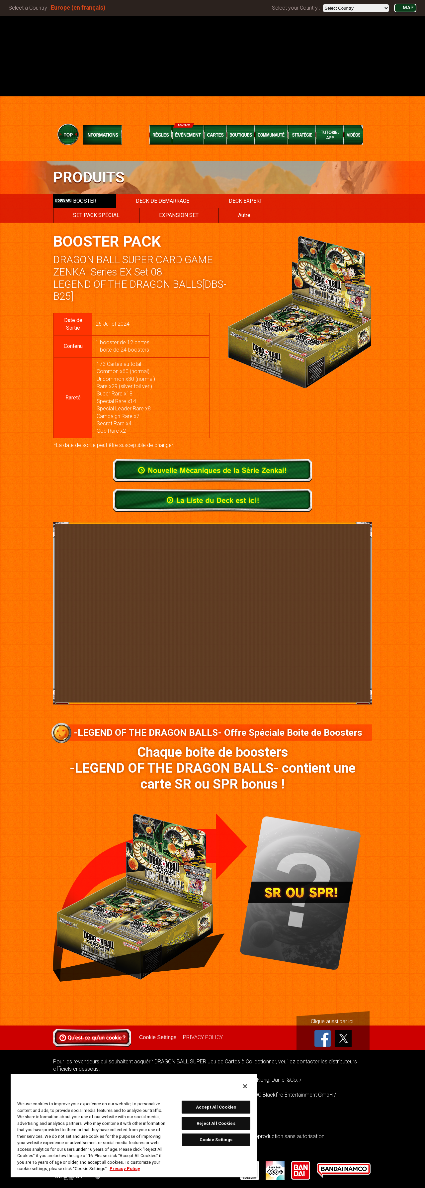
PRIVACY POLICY (203, 1037)
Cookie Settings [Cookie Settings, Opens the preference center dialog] (216, 1139)
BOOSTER (75, 201)
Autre (244, 215)
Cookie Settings (157, 1037)
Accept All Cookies (216, 1107)
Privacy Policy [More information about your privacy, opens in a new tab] (125, 1168)
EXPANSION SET (179, 215)
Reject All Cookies (216, 1123)
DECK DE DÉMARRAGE (162, 201)
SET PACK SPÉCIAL (96, 215)
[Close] (245, 1086)
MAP (408, 8)
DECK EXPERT (245, 201)
